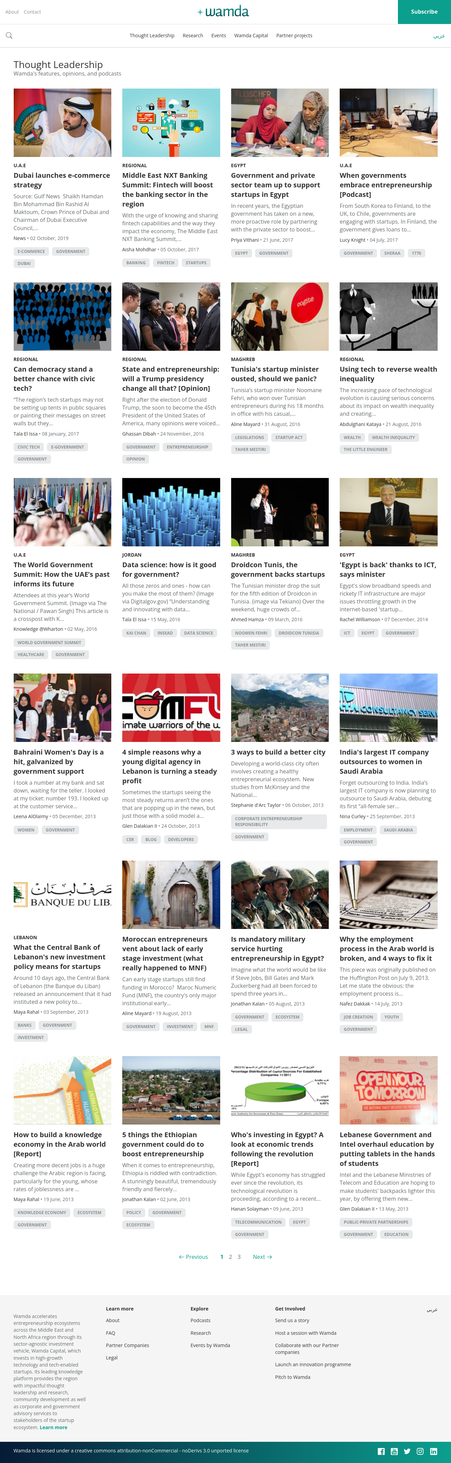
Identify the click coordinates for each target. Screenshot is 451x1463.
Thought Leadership (152, 35)
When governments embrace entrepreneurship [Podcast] (386, 185)
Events (218, 35)
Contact (32, 12)
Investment (31, 1037)
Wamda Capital (251, 35)
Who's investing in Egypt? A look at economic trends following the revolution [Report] (277, 1149)
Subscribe (424, 11)
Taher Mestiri (250, 449)
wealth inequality (393, 437)
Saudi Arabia (398, 830)
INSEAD (165, 633)
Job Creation (358, 1017)
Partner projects (294, 35)
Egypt (238, 165)
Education (396, 1234)
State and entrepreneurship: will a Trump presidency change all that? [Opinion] (170, 378)
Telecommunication (258, 1222)
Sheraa (392, 253)
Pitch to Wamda (293, 1377)
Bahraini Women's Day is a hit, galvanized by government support (59, 761)
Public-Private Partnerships (376, 1222)
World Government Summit (49, 643)
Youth (392, 1017)
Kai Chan (136, 633)
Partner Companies (127, 1345)
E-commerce (31, 251)
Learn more (53, 1427)
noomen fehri (251, 633)
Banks (25, 1025)
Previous (197, 1257)
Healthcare (31, 654)
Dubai (24, 263)
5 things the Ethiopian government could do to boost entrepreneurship (163, 1144)
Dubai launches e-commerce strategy (62, 180)
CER (130, 839)
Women (26, 830)
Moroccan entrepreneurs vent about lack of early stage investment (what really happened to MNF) (165, 953)
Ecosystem (288, 1017)
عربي (439, 35)
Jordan (131, 554)
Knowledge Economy (42, 1212)
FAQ (110, 1333)
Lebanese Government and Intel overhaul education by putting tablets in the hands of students (387, 1149)
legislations (249, 437)
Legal (241, 1029)
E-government (67, 447)
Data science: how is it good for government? (169, 569)
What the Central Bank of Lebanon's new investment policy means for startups (60, 957)
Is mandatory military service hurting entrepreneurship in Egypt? (277, 948)
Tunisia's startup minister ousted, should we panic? (275, 373)
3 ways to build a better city (278, 752)
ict (347, 633)
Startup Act (288, 437)
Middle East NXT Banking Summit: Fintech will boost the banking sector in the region (167, 190)
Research (193, 35)
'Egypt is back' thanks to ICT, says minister (388, 569)
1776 (416, 253)
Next (259, 1257)
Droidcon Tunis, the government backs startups (278, 569)
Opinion (135, 459)
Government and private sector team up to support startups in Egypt (276, 185)
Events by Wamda (210, 1345)
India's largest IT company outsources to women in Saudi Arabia (384, 761)
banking (136, 263)
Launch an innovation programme (313, 1364)
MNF (209, 1026)
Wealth (352, 437)
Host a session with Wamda (306, 1333)
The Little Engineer (366, 449)
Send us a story (292, 1320)
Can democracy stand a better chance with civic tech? (54, 378)
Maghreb (243, 359)
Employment (358, 830)
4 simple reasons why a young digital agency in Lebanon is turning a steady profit (169, 766)
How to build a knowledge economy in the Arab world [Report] (60, 1144)
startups (196, 263)
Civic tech (29, 447)
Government (70, 251)
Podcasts (201, 1320)
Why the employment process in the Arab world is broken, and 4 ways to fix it (387, 948)
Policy (133, 1212)
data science (198, 633)
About (12, 12)
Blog (150, 839)
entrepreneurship (187, 447)
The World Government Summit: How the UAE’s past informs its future (62, 574)
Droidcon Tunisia (299, 633)
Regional (134, 165)
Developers (181, 839)
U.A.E (20, 165)
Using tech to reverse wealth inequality (388, 373)
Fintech (166, 263)
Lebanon (25, 937)
